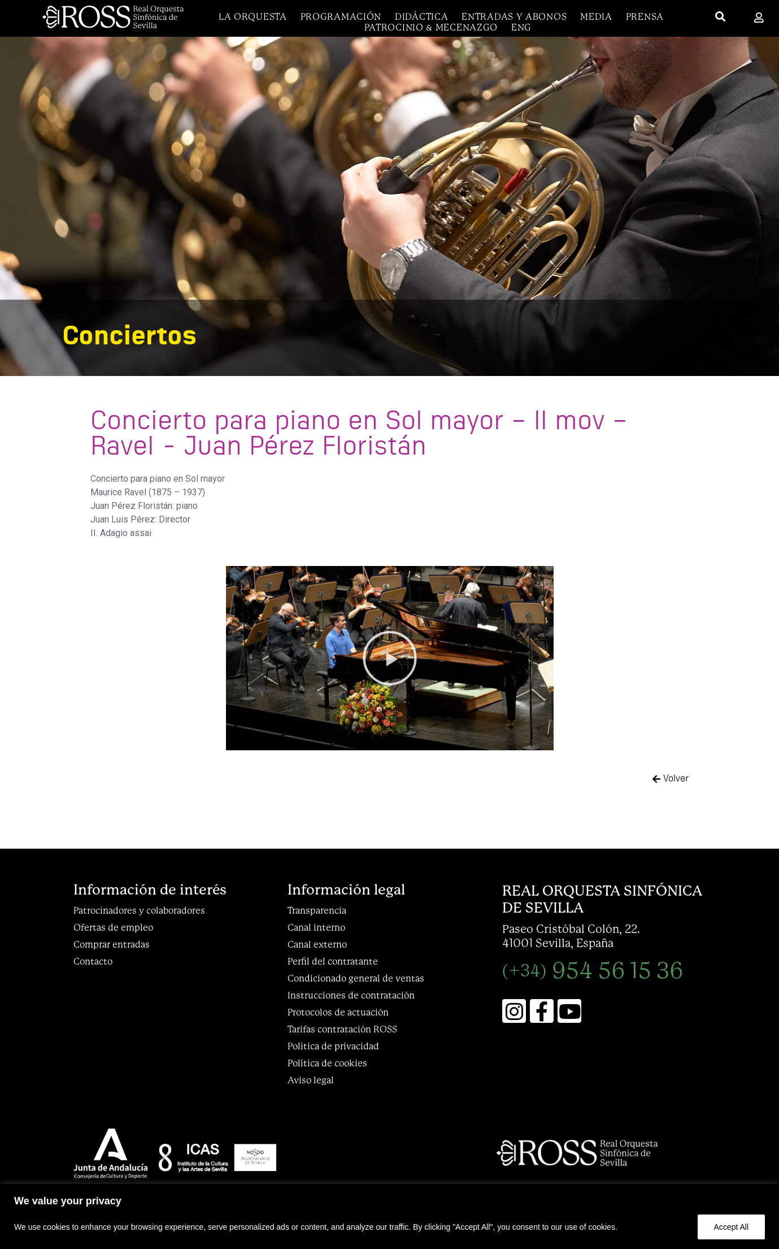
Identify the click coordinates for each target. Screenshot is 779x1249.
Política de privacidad (333, 1046)
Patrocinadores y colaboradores (139, 910)
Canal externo (317, 944)
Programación (341, 16)
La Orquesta (253, 16)
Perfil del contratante (333, 961)
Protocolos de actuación (338, 1012)
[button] (390, 658)
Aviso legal (311, 1080)
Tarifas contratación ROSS (342, 1029)
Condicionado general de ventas (356, 978)
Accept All (731, 1226)
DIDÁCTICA (421, 16)
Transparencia (317, 910)
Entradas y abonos (514, 16)
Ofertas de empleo (113, 927)
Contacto (92, 961)
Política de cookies (327, 1063)
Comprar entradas (111, 944)
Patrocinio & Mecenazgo (431, 27)
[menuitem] (521, 27)
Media (596, 16)
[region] (389, 1216)
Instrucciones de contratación (351, 995)
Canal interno (316, 927)
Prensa (645, 16)
